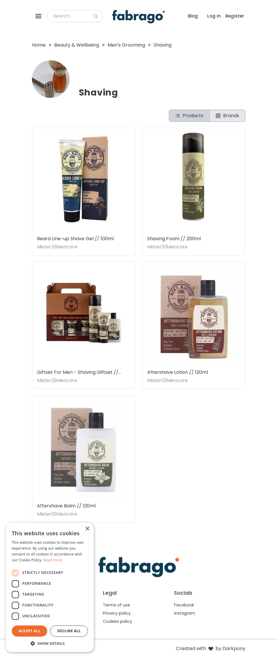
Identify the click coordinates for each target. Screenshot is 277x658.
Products (189, 115)
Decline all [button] (69, 630)
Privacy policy (117, 613)
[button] (50, 643)
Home (39, 45)
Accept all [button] (29, 630)
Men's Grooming (126, 45)
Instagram (184, 613)
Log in (214, 16)
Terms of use (116, 605)
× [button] (87, 529)
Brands (227, 115)
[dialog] (50, 587)
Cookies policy (117, 621)
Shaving (162, 45)
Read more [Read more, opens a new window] (52, 560)
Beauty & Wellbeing (76, 45)
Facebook (184, 605)
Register (234, 16)
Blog (193, 16)
